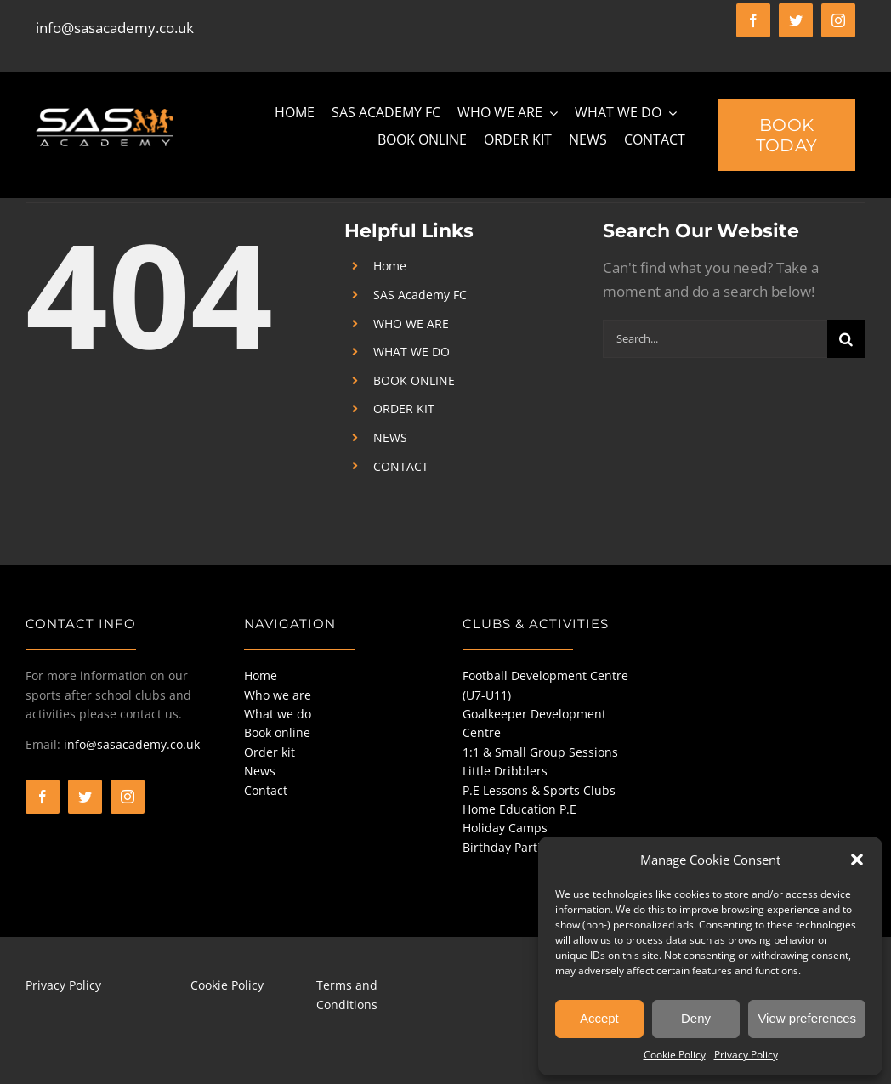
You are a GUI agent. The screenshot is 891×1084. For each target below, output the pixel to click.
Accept (599, 1018)
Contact (265, 790)
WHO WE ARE (411, 323)
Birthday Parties (508, 847)
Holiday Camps (505, 828)
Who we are (277, 695)
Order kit (269, 752)
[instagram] (838, 20)
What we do (277, 714)
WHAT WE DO (411, 351)
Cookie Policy (675, 1054)
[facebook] (753, 20)
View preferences (807, 1018)
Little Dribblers (505, 771)
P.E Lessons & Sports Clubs (539, 790)
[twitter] (796, 20)
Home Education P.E (519, 809)
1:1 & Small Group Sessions (540, 752)
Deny (696, 1018)
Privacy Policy (746, 1054)
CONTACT (400, 466)
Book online (277, 732)
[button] (856, 859)
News (259, 771)
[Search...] (715, 339)
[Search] (846, 339)
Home (389, 266)
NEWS (390, 437)
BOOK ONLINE (414, 380)
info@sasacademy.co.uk (115, 27)
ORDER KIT (403, 408)
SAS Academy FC (420, 295)
